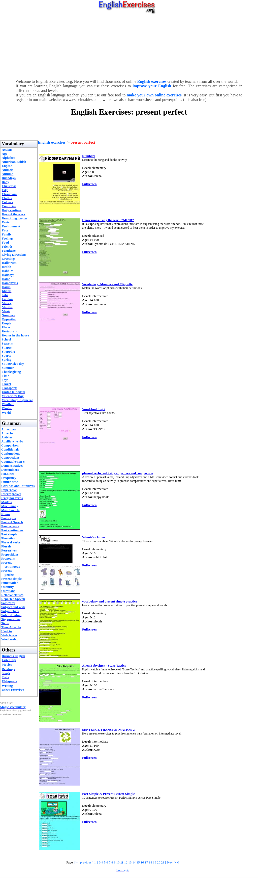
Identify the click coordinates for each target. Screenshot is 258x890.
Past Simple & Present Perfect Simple (108, 794)
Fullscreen (89, 184)
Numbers (88, 156)
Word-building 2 (93, 409)
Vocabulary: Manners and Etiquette (107, 284)
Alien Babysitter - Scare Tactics (104, 665)
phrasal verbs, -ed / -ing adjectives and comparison (117, 473)
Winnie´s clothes (93, 537)
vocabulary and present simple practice (109, 601)
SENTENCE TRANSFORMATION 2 (108, 729)
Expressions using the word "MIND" (108, 220)
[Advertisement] (129, 45)
